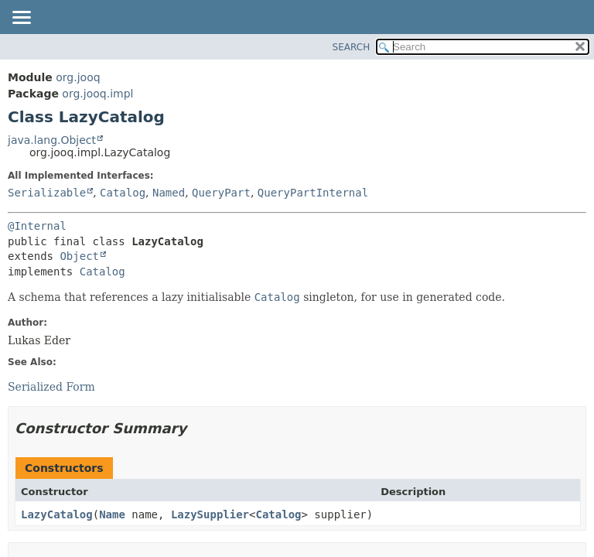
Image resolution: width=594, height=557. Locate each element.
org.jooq (78, 77)
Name (112, 514)
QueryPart (221, 192)
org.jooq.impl (97, 93)
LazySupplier (210, 514)
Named (168, 192)
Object (79, 256)
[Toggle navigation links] (21, 18)
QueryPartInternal (313, 192)
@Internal (37, 226)
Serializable (47, 192)
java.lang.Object (52, 140)
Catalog (122, 192)
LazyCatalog (57, 514)
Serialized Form (51, 387)
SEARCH (351, 47)
